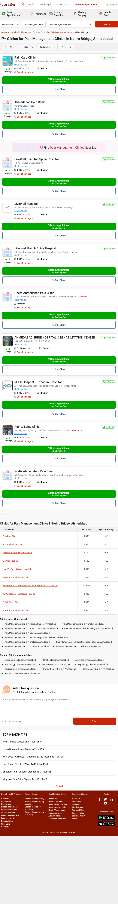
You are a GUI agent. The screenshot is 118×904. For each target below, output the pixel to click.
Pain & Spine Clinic (26, 426)
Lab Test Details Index (57, 819)
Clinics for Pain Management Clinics (57, 32)
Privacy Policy (78, 813)
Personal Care (7, 821)
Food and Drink (7, 818)
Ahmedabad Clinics (30, 32)
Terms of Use (78, 810)
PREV (5, 514)
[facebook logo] (99, 800)
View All (59, 786)
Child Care (5, 824)
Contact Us (76, 801)
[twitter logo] (105, 800)
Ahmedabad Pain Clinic (29, 102)
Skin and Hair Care (9, 810)
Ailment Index (54, 816)
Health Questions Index (58, 804)
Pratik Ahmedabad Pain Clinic (34, 471)
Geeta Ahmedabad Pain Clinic (34, 293)
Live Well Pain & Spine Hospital (35, 248)
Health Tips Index (55, 801)
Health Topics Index (56, 810)
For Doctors (62, 4)
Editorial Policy (78, 816)
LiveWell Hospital (26, 204)
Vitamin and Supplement (6, 802)
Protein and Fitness (9, 807)
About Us (76, 799)
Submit (95, 721)
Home (3, 32)
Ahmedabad (13, 32)
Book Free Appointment (86, 4)
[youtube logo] (105, 804)
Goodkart (5, 799)
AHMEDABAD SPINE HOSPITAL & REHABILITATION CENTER (54, 337)
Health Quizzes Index (57, 807)
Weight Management (10, 815)
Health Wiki (53, 799)
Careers (75, 804)
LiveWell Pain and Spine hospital (36, 159)
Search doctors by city (34, 799)
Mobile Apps (77, 807)
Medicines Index (55, 813)
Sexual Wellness (8, 812)
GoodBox (5, 827)
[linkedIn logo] (111, 800)
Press (74, 819)
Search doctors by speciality (32, 808)
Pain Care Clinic (25, 57)
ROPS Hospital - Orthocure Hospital (38, 382)
